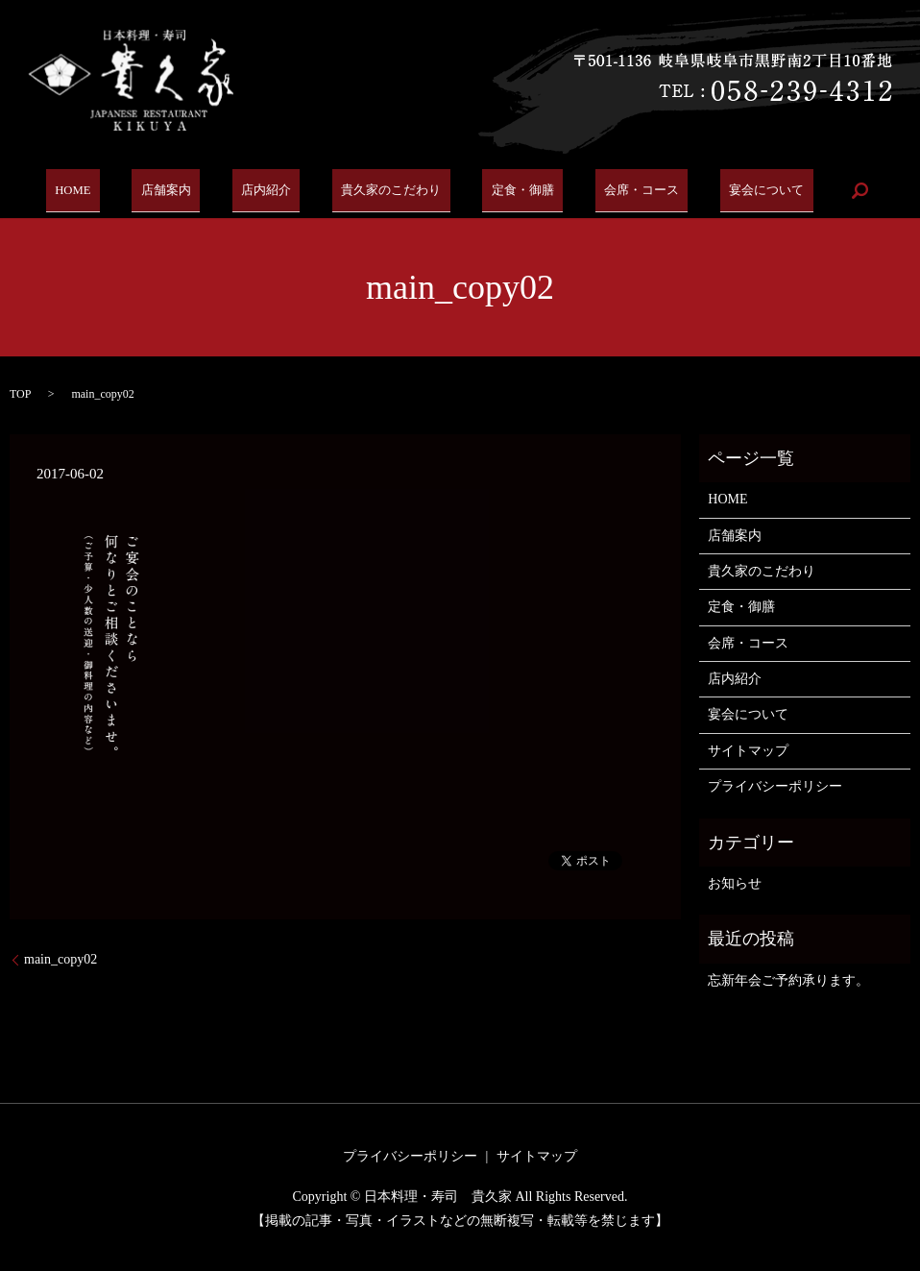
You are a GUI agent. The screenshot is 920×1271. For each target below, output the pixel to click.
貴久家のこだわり (386, 190)
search (831, 190)
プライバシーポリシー (775, 786)
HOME (95, 190)
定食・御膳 (511, 190)
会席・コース (623, 190)
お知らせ (735, 883)
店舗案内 (177, 190)
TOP (20, 394)
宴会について (742, 190)
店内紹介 (267, 190)
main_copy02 (60, 959)
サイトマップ (748, 751)
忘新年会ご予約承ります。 (788, 980)
